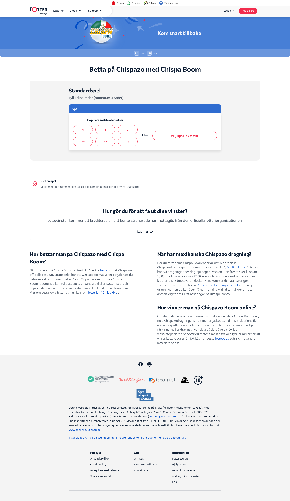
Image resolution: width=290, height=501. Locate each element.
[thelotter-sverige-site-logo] (38, 10)
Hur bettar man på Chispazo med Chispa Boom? (77, 258)
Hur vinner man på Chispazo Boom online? (206, 307)
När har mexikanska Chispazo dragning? (204, 254)
